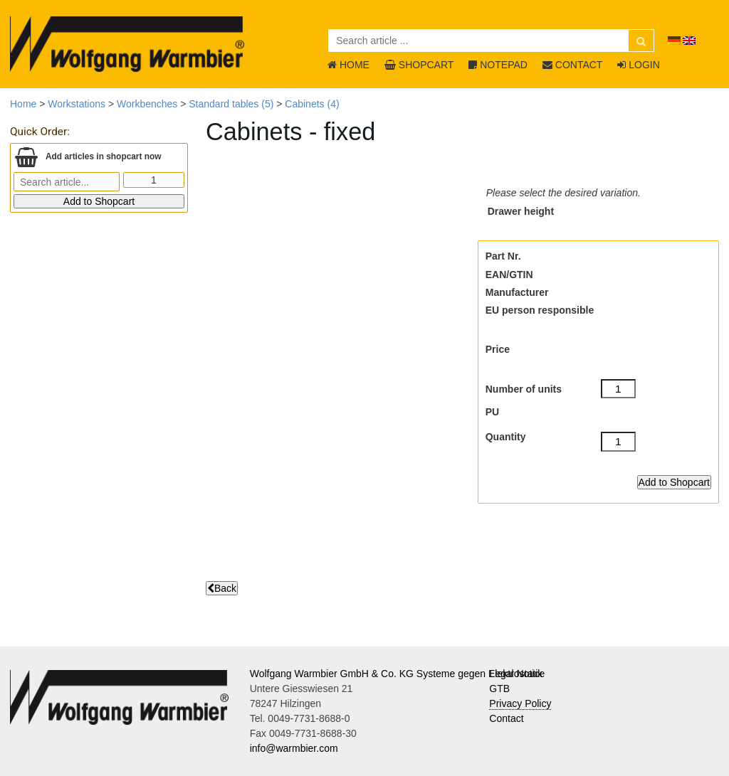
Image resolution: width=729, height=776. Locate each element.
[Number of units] (618, 389)
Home (23, 104)
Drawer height (521, 211)
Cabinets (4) (312, 104)
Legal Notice (517, 673)
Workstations (76, 104)
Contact (506, 718)
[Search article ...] (491, 40)
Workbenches (147, 104)
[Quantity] (618, 442)
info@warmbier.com (294, 748)
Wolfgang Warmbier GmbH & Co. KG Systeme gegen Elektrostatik (396, 673)
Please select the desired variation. (563, 192)
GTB (499, 688)
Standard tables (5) (231, 104)
